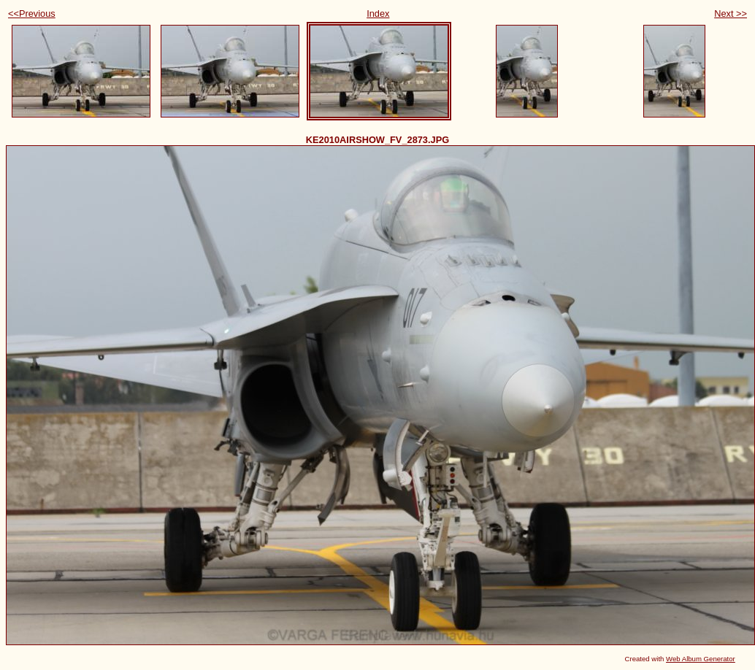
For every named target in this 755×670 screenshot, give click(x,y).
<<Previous (31, 13)
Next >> (730, 13)
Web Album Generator (700, 659)
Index (378, 13)
